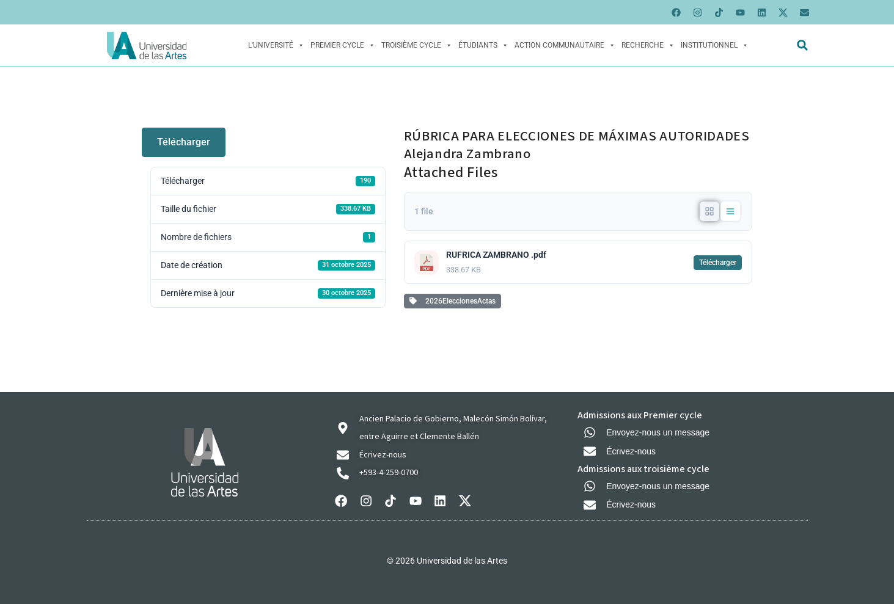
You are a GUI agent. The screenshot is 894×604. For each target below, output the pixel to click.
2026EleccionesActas (452, 301)
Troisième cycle (416, 45)
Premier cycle (342, 45)
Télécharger (183, 142)
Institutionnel (715, 45)
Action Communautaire (565, 45)
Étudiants (483, 45)
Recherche (648, 45)
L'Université (276, 45)
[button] (802, 45)
